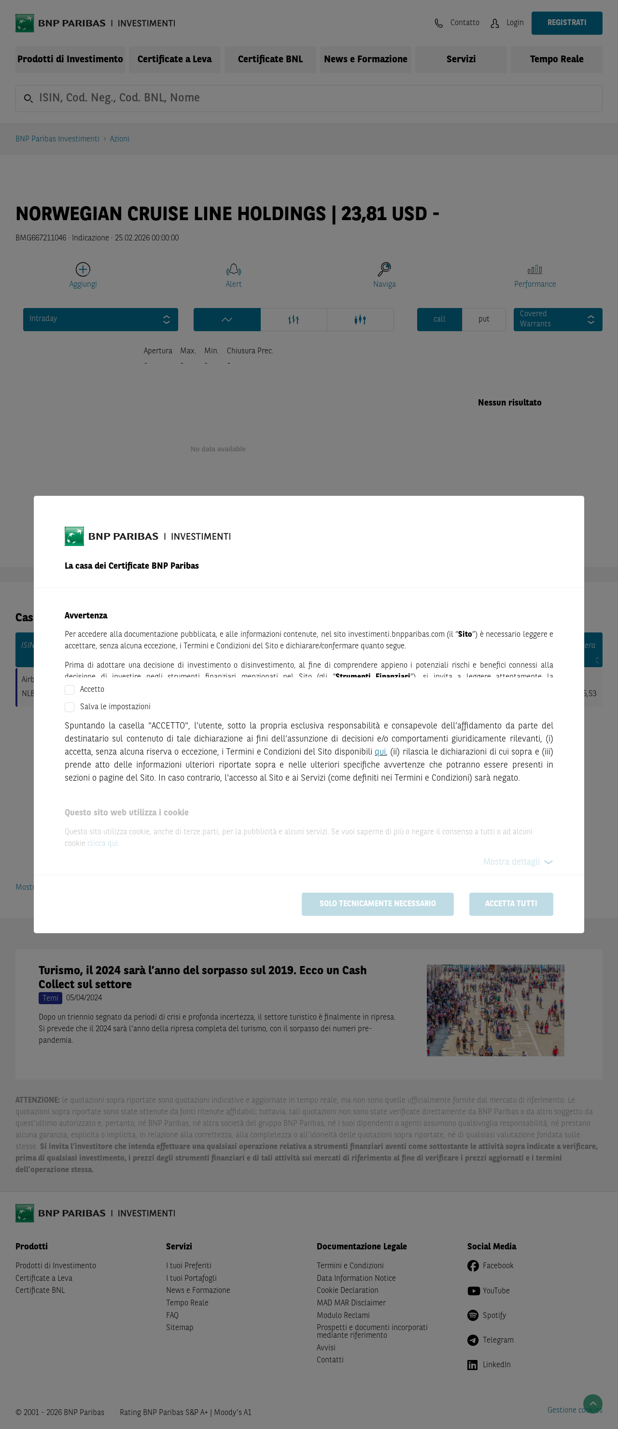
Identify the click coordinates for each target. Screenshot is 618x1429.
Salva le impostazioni (115, 707)
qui (380, 752)
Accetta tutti (511, 904)
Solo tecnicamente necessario (378, 904)
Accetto (92, 690)
